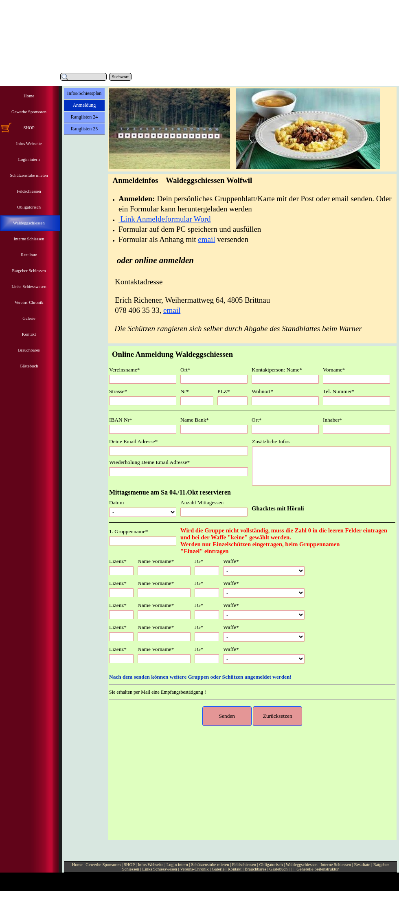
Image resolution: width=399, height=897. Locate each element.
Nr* (184, 391)
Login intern (177, 864)
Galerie (218, 869)
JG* (199, 561)
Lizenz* (118, 561)
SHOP (129, 864)
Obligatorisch (271, 864)
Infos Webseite (150, 864)
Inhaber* (332, 420)
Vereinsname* (124, 370)
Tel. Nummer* (339, 391)
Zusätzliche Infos (270, 441)
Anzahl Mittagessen (202, 502)
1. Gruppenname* (128, 531)
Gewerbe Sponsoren (103, 864)
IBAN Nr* (120, 420)
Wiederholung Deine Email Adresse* (149, 462)
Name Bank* (194, 420)
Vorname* (334, 370)
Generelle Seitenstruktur (317, 869)
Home (77, 864)
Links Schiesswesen (159, 869)
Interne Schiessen (335, 864)
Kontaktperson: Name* (277, 370)
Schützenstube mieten (210, 864)
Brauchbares (255, 869)
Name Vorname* (156, 561)
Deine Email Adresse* (133, 441)
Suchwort (120, 77)
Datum (116, 502)
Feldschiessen (244, 864)
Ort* (185, 370)
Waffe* (231, 561)
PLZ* (223, 391)
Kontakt (234, 869)
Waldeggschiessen (302, 864)
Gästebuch (278, 869)
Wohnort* (262, 391)
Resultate (362, 864)
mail (173, 310)
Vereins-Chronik (194, 869)
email (206, 239)
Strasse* (118, 391)
